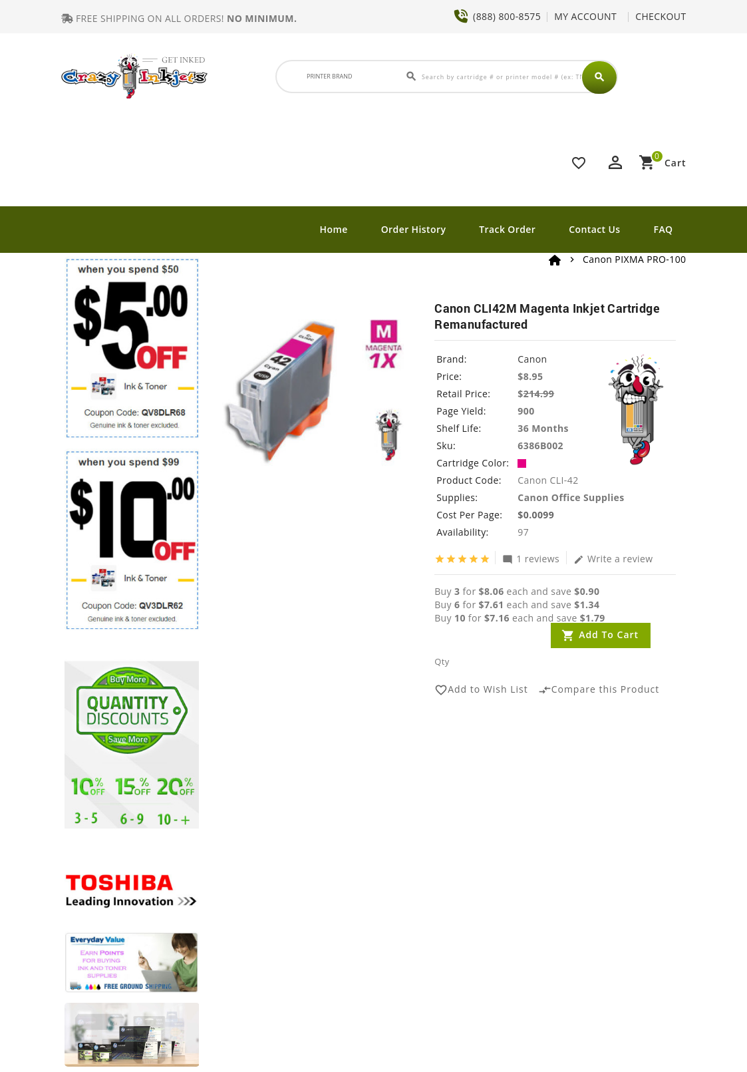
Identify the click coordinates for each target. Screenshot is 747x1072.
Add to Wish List (481, 690)
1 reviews (530, 558)
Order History (413, 229)
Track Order (507, 229)
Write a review (613, 558)
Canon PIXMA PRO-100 (634, 259)
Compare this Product (599, 690)
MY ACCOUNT (585, 16)
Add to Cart (609, 634)
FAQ (663, 229)
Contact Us (594, 229)
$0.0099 (536, 514)
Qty (441, 661)
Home (334, 229)
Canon (532, 359)
